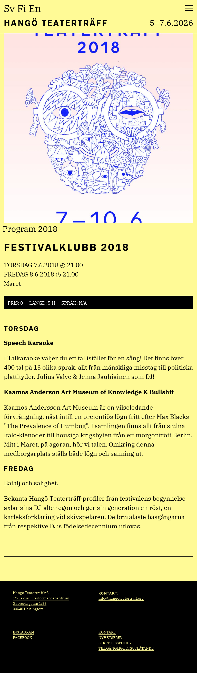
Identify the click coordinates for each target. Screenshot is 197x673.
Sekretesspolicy (115, 643)
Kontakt (107, 632)
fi (21, 8)
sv (9, 8)
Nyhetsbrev (110, 637)
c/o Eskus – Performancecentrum (41, 598)
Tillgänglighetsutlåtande (126, 648)
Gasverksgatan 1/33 (29, 603)
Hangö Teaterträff (56, 22)
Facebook (22, 637)
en (35, 8)
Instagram (23, 632)
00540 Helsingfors (28, 609)
